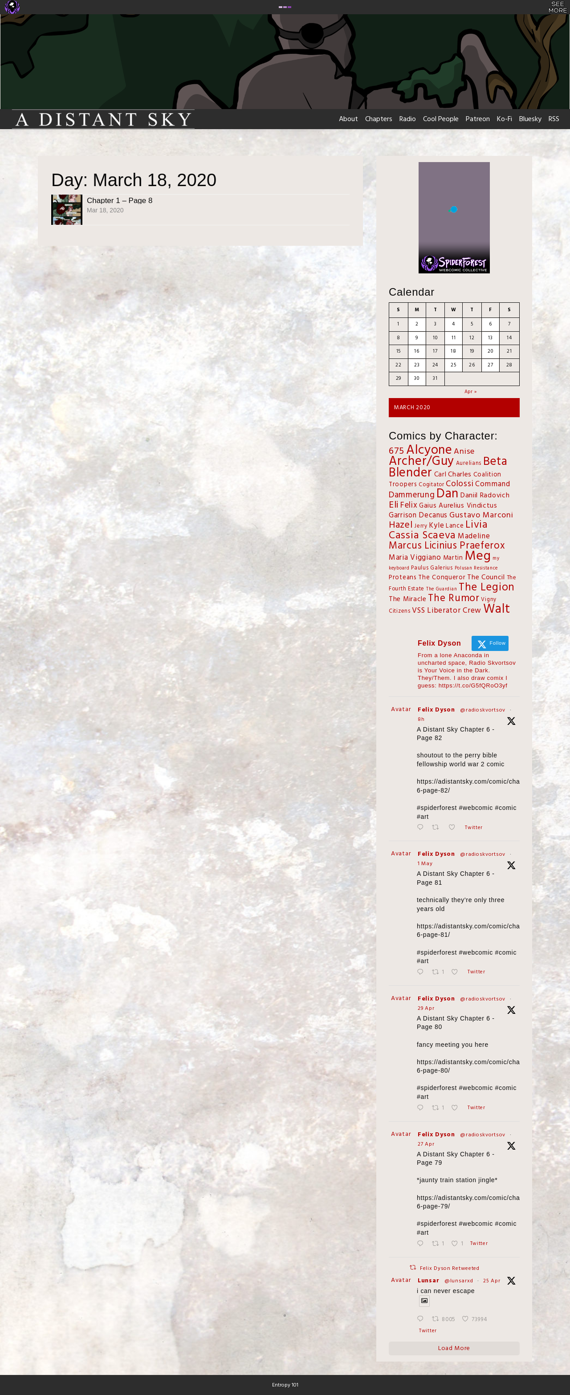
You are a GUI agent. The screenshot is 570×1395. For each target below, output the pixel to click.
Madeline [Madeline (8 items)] (474, 536)
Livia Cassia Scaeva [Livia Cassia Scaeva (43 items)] (438, 530)
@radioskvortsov (482, 710)
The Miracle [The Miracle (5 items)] (408, 599)
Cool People (441, 119)
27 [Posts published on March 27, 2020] (490, 365)
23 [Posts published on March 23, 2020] (416, 365)
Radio (407, 119)
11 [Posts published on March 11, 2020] (454, 338)
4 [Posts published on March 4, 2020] (453, 324)
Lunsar (428, 1280)
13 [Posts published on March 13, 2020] (490, 338)
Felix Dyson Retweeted (450, 1268)
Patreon (478, 119)
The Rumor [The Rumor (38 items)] (453, 598)
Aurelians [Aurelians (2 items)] (468, 463)
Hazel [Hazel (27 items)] (401, 525)
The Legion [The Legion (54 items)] (487, 587)
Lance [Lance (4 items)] (455, 526)
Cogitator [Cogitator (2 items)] (431, 484)
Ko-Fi (504, 119)
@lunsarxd (458, 1281)
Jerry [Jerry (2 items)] (421, 526)
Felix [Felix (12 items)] (409, 505)
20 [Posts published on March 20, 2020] (490, 351)
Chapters (378, 119)
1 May (425, 863)
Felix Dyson (436, 710)
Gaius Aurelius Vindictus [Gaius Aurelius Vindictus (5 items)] (458, 505)
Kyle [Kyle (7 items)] (436, 526)
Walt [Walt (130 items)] (496, 609)
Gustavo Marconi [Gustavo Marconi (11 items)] (481, 515)
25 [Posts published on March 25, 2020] (453, 365)
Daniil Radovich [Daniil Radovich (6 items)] (485, 495)
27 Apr (426, 1144)
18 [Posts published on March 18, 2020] (453, 351)
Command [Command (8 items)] (492, 484)
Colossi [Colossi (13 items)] (459, 484)
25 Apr (491, 1281)
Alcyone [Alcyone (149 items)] (429, 450)
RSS (554, 119)
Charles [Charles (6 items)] (460, 474)
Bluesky (530, 119)
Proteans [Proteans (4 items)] (403, 578)
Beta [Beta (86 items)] (495, 461)
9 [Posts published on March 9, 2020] (416, 338)
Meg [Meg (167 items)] (477, 556)
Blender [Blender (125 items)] (410, 473)
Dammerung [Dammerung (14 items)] (412, 495)
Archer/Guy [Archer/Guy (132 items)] (421, 461)
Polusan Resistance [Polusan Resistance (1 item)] (476, 568)
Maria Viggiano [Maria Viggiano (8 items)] (415, 558)
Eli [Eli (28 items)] (394, 505)
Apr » (470, 392)
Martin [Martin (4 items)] (453, 558)
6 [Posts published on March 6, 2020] (490, 324)
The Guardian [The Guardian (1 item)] (441, 589)
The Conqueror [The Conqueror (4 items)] (441, 578)
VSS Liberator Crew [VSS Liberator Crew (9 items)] (446, 611)
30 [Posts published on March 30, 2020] (416, 378)
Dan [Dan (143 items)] (447, 494)
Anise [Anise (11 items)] (464, 451)
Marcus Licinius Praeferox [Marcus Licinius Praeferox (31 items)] (447, 546)
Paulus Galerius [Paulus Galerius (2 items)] (432, 568)
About (348, 119)
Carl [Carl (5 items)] (440, 474)
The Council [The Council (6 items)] (486, 577)
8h (421, 719)
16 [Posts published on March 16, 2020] (416, 351)
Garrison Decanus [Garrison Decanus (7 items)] (418, 515)
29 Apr (426, 1008)
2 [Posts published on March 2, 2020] (417, 324)
